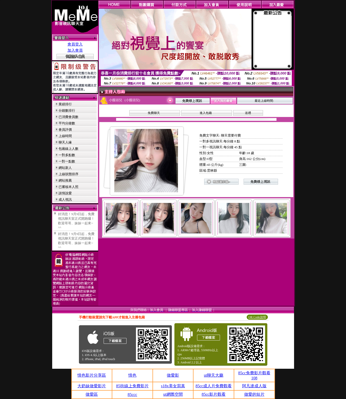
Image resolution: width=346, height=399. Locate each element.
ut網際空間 (173, 394)
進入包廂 (206, 113)
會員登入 (75, 44)
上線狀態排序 (68, 174)
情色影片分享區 (91, 375)
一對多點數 (67, 155)
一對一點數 (67, 161)
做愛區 (92, 394)
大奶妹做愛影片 (91, 386)
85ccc (132, 394)
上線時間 (65, 136)
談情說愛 (65, 193)
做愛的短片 (254, 394)
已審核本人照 (68, 187)
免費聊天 (154, 113)
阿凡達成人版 (254, 386)
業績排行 (65, 104)
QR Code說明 (257, 317)
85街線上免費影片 (132, 386)
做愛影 (173, 375)
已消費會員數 (68, 117)
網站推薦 (65, 180)
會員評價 (65, 129)
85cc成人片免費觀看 (214, 386)
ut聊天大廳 (213, 375)
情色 (132, 375)
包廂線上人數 (68, 149)
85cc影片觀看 (214, 394)
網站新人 (65, 168)
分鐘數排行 (67, 110)
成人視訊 (65, 199)
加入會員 (75, 50)
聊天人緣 (65, 142)
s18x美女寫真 (173, 386)
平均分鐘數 (67, 123)
